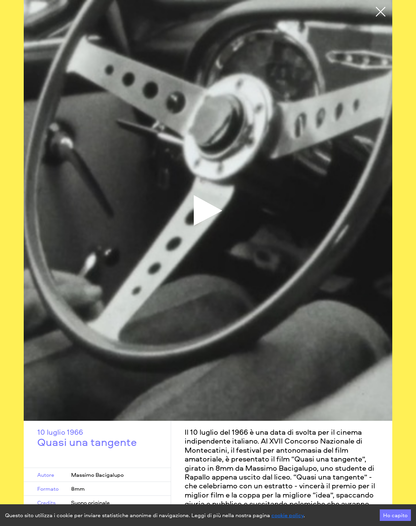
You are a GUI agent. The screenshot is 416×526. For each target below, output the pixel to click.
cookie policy (287, 515)
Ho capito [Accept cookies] (395, 515)
